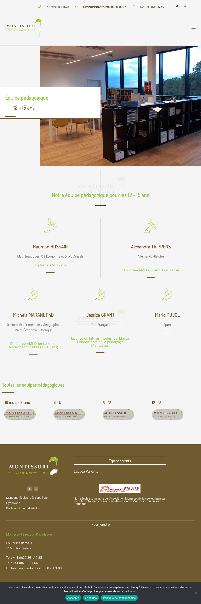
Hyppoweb (13, 503)
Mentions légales (17, 497)
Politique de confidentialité (23, 508)
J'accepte (73, 597)
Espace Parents (86, 471)
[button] (193, 29)
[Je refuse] (196, 593)
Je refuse (91, 597)
